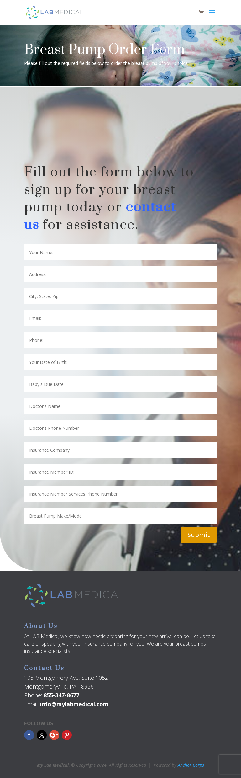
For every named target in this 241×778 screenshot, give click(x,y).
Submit (198, 534)
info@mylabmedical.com (74, 704)
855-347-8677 (61, 695)
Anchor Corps (191, 765)
